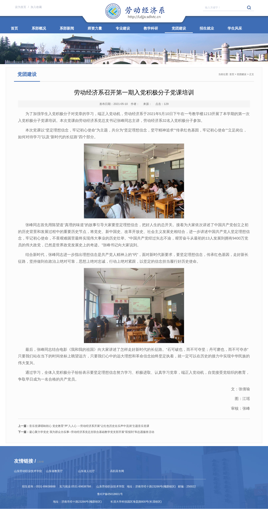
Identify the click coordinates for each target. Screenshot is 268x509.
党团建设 (179, 28)
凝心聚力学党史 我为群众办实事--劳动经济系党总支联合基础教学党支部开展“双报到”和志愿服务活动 (86, 431)
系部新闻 (67, 28)
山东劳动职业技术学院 (28, 471)
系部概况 (39, 28)
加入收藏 (36, 7)
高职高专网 (117, 471)
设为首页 (21, 7)
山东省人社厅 (86, 471)
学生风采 (235, 28)
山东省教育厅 (54, 471)
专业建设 (123, 28)
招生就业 (207, 28)
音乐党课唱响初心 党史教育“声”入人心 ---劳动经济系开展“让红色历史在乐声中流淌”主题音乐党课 (83, 425)
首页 (14, 28)
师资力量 (95, 28)
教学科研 (151, 28)
